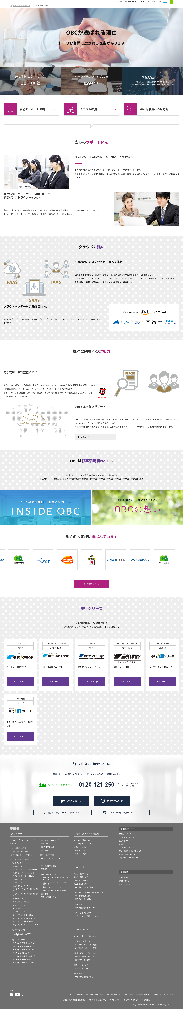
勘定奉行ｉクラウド (20, 866)
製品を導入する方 (80, 884)
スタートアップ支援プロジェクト (87, 916)
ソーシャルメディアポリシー (116, 994)
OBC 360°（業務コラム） (83, 840)
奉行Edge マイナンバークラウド (24, 962)
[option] (18, 559)
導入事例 (44, 869)
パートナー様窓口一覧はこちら (122, 813)
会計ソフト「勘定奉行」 (20, 851)
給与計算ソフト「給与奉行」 (22, 855)
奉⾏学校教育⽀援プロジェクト (86, 908)
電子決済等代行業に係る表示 (140, 994)
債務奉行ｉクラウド (20, 882)
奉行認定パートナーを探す (85, 887)
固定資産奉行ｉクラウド (21, 886)
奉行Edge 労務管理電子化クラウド (25, 949)
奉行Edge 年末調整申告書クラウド (25, 959)
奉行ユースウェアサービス (52, 887)
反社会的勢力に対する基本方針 (74, 1000)
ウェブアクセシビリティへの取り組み (138, 1000)
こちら (165, 2)
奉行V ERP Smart (47, 847)
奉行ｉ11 (44, 843)
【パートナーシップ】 (83, 930)
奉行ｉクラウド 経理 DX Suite (23, 915)
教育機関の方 (78, 904)
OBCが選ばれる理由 (48, 866)
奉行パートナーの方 (81, 965)
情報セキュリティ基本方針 (163, 994)
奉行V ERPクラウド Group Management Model (22, 933)
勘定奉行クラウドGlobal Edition (24, 876)
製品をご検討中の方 (81, 874)
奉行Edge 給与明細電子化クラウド (25, 956)
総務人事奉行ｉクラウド (21, 902)
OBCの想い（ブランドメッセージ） (23, 840)
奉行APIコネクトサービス (50, 858)
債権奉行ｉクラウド (20, 879)
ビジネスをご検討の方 (82, 941)
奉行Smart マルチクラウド (51, 840)
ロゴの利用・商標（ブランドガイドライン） (104, 1000)
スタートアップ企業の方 (83, 913)
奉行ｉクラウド (17, 863)
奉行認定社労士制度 (82, 960)
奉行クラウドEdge (18, 940)
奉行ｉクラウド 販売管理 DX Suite (25, 918)
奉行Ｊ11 (44, 850)
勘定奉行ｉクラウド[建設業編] (23, 873)
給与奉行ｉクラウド (20, 905)
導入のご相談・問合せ (49, 897)
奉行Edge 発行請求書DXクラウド (24, 943)
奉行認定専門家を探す (83, 896)
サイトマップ (68, 994)
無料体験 (44, 894)
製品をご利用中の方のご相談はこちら (64, 813)
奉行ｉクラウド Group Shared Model (26, 925)
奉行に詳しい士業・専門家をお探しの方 (88, 892)
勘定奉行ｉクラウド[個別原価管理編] (25, 869)
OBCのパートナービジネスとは (85, 936)
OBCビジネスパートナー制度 (86, 945)
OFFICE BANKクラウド (21, 911)
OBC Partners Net (82, 968)
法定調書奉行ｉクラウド (21, 908)
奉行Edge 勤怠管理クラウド (22, 953)
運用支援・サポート (48, 874)
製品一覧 (13, 843)
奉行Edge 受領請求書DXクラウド (24, 946)
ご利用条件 (79, 994)
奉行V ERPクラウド (18, 930)
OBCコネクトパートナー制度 (86, 948)
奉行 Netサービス (81, 880)
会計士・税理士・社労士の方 (84, 953)
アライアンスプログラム (84, 977)
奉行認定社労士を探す (83, 899)
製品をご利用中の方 (81, 877)
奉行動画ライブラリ (81, 850)
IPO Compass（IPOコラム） (84, 843)
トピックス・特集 (80, 854)
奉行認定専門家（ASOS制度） (86, 956)
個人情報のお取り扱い (94, 994)
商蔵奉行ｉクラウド (20, 898)
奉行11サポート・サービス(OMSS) (54, 890)
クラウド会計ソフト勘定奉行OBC (21, 6)
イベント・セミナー (81, 847)
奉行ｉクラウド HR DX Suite (23, 921)
